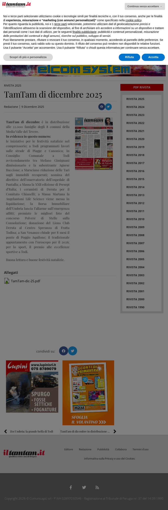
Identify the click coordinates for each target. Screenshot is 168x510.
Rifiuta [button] (129, 57)
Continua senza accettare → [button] (145, 6)
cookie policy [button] (133, 20)
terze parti (60, 24)
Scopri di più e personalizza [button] (28, 57)
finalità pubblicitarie (84, 31)
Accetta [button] (153, 57)
